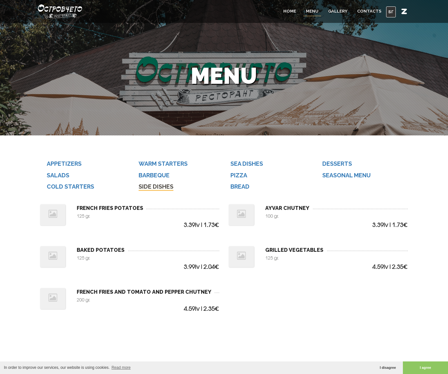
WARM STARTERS (163, 163)
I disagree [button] (388, 367)
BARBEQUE (154, 175)
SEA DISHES (246, 163)
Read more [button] (121, 367)
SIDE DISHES (156, 186)
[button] (404, 11)
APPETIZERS (64, 163)
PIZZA (238, 175)
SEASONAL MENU (346, 175)
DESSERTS (337, 163)
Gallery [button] (337, 11)
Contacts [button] (369, 11)
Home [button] (289, 11)
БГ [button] (391, 11)
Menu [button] (312, 11)
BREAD (239, 186)
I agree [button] (425, 367)
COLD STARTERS (70, 186)
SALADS (58, 175)
